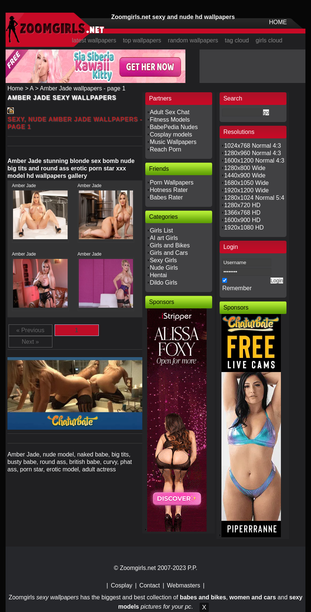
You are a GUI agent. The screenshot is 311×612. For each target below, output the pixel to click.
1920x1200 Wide (246, 190)
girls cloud (269, 40)
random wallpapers (193, 40)
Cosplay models (171, 134)
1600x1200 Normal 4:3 (254, 160)
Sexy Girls (163, 260)
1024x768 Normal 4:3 (252, 145)
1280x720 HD (242, 205)
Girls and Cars (169, 253)
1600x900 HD (242, 220)
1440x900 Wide (244, 175)
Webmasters (183, 585)
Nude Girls (164, 268)
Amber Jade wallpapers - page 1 (82, 88)
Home (15, 88)
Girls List (161, 230)
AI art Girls (164, 238)
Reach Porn (165, 149)
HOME (278, 22)
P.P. (192, 568)
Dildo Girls (163, 282)
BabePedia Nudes (174, 127)
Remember (237, 288)
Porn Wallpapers (172, 182)
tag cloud (237, 40)
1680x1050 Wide (246, 183)
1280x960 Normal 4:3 (252, 153)
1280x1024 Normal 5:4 (254, 198)
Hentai (158, 275)
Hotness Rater (169, 190)
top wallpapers (142, 40)
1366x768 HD (242, 212)
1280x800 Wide (244, 168)
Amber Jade (24, 185)
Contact (149, 585)
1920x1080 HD (244, 227)
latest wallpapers (94, 40)
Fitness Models (170, 119)
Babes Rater (166, 197)
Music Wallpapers (173, 142)
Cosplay (121, 585)
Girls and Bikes (170, 245)
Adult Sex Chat (169, 112)
